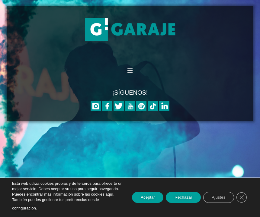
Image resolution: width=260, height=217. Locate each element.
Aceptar (144, 197)
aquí (30, 199)
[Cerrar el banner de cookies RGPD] (241, 197)
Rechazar (181, 197)
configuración (35, 208)
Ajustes (217, 197)
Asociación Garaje (130, 29)
